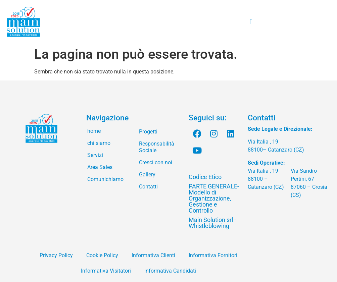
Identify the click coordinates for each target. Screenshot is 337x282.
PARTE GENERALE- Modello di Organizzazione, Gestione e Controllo (214, 198)
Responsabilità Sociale (156, 147)
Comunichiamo (105, 179)
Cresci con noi (155, 162)
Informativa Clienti (153, 255)
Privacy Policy (56, 255)
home (94, 131)
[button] (251, 21)
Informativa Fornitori (213, 255)
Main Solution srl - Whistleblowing (212, 222)
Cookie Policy (102, 255)
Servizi (95, 155)
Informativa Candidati (170, 271)
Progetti (148, 131)
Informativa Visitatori (106, 271)
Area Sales (99, 167)
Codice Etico (205, 176)
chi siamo (98, 143)
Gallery (147, 174)
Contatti (148, 186)
